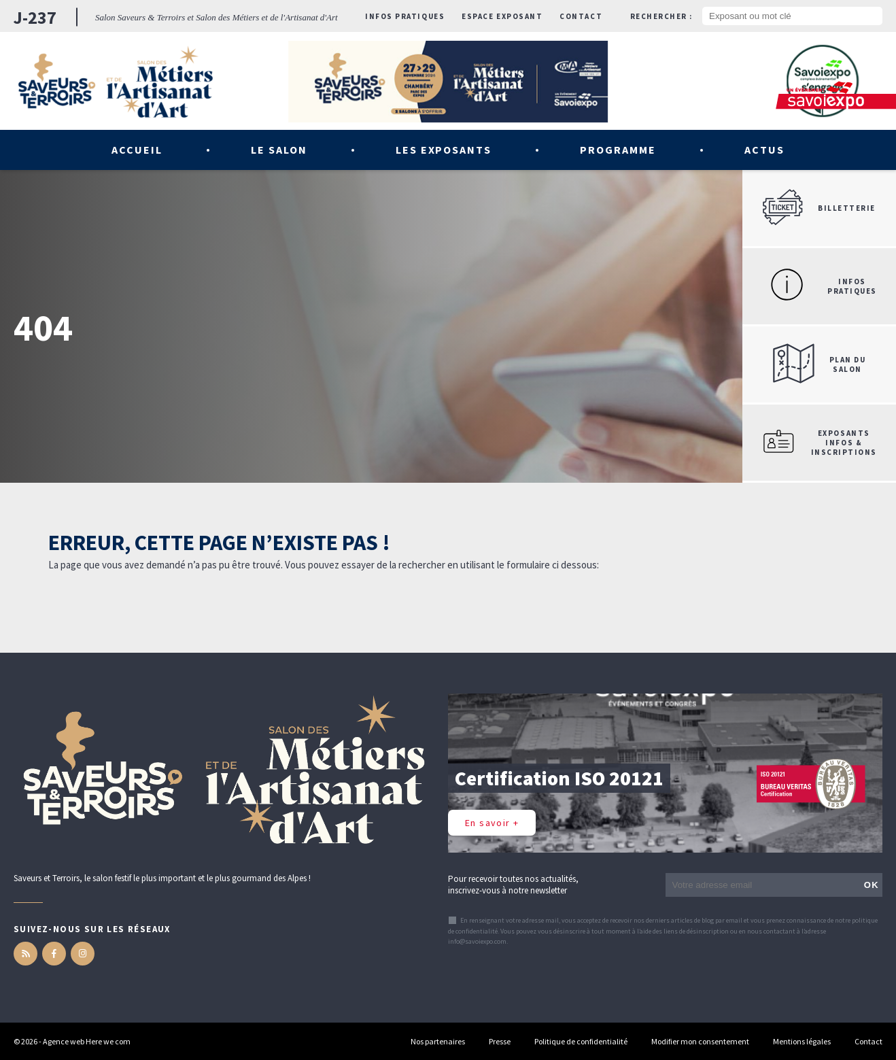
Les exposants (444, 149)
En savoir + (492, 823)
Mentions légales (802, 1041)
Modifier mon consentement (700, 1041)
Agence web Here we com (87, 1041)
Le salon (279, 149)
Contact (580, 16)
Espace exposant (502, 16)
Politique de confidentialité (580, 1041)
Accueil (136, 149)
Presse (500, 1041)
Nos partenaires (438, 1041)
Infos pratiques (405, 16)
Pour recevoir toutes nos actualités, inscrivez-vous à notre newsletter (513, 884)
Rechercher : (661, 16)
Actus (764, 149)
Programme (618, 149)
